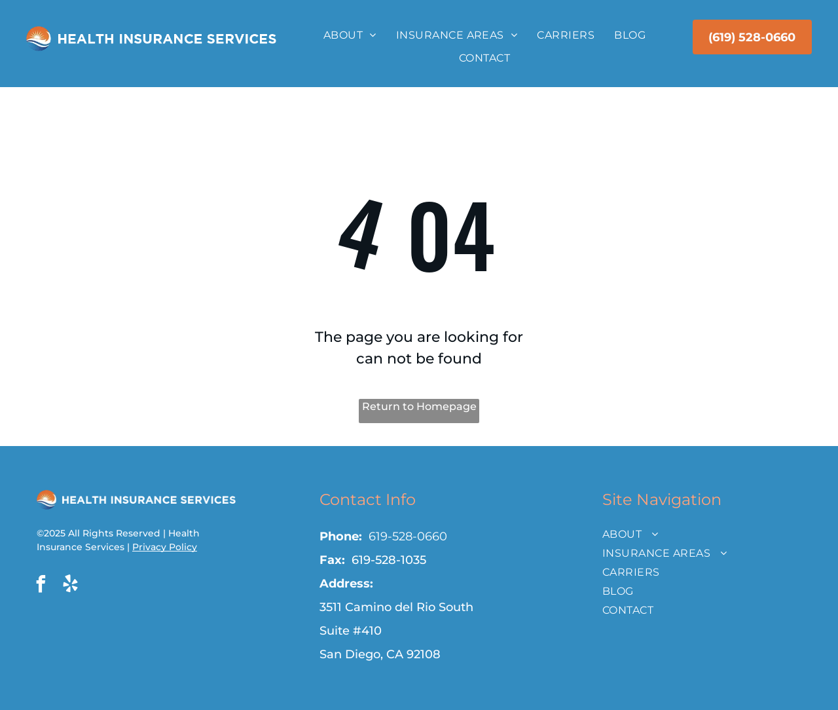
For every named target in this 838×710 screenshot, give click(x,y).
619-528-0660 (408, 536)
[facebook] (40, 586)
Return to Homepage (419, 406)
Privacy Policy (164, 547)
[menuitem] (350, 35)
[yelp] (70, 586)
